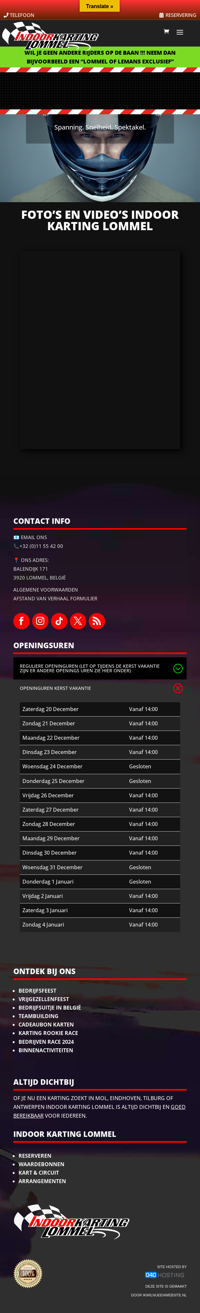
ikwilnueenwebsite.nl (165, 1295)
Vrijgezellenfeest (44, 999)
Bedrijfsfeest (37, 990)
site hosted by (172, 1267)
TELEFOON (22, 15)
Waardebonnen (41, 1164)
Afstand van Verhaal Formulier (55, 598)
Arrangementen (42, 1181)
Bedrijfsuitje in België (50, 1007)
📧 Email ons (30, 537)
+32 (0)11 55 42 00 (41, 546)
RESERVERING (181, 15)
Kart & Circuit (39, 1172)
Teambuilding (39, 1016)
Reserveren (35, 1155)
